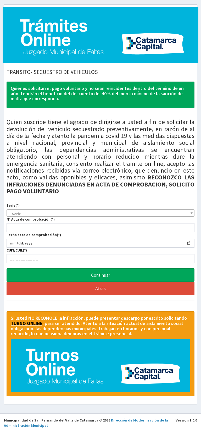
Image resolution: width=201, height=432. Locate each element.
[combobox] (100, 213)
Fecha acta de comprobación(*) (34, 234)
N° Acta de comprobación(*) (31, 219)
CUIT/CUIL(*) (17, 250)
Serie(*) (13, 205)
